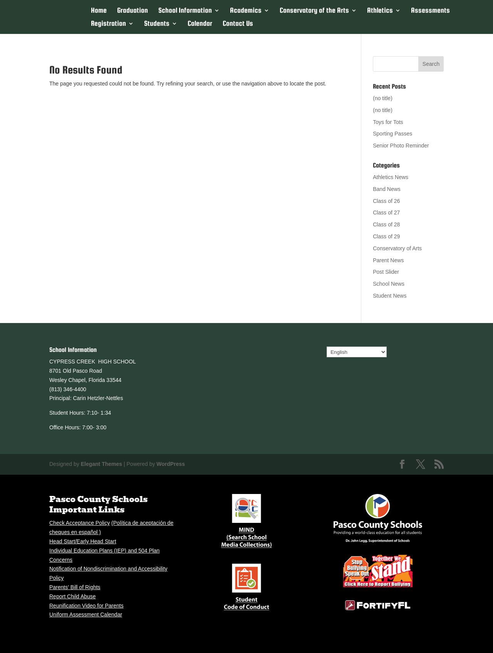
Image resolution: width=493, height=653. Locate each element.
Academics (246, 11)
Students (156, 24)
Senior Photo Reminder (401, 145)
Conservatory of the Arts (314, 11)
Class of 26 (386, 201)
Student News (389, 296)
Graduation (132, 11)
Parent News (388, 260)
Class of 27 (386, 212)
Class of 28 (386, 224)
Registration (108, 24)
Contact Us (238, 24)
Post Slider (386, 272)
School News (388, 284)
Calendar (200, 24)
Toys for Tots (388, 122)
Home (99, 11)
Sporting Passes (392, 134)
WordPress (170, 464)
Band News (387, 189)
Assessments (430, 11)
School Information (185, 11)
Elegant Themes (101, 464)
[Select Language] (357, 352)
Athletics (380, 11)
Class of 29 (386, 236)
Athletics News (390, 177)
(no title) (382, 98)
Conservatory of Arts (397, 248)
